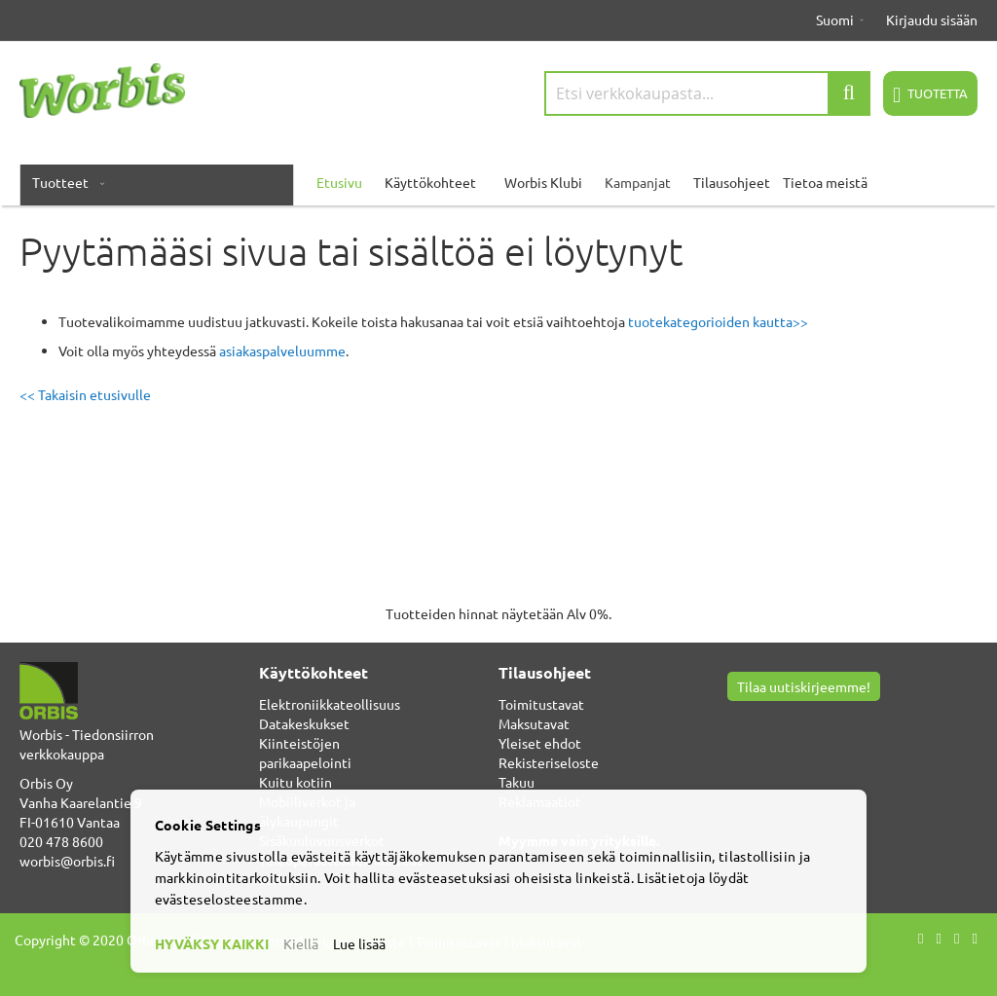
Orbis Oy (46, 783)
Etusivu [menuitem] (339, 182)
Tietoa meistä (825, 182)
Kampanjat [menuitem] (638, 182)
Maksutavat (534, 723)
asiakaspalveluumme (282, 350)
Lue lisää (359, 943)
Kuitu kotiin (295, 782)
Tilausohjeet (731, 182)
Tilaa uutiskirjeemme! (803, 686)
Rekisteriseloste (548, 762)
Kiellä (300, 943)
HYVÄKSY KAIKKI (212, 943)
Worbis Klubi (543, 182)
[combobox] (707, 93)
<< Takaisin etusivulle (85, 394)
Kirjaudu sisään (932, 19)
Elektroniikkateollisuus (329, 704)
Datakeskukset (304, 723)
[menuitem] (64, 182)
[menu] (498, 182)
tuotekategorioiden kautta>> (718, 321)
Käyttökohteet (430, 182)
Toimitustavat (541, 704)
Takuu (516, 782)
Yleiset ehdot (539, 743)
